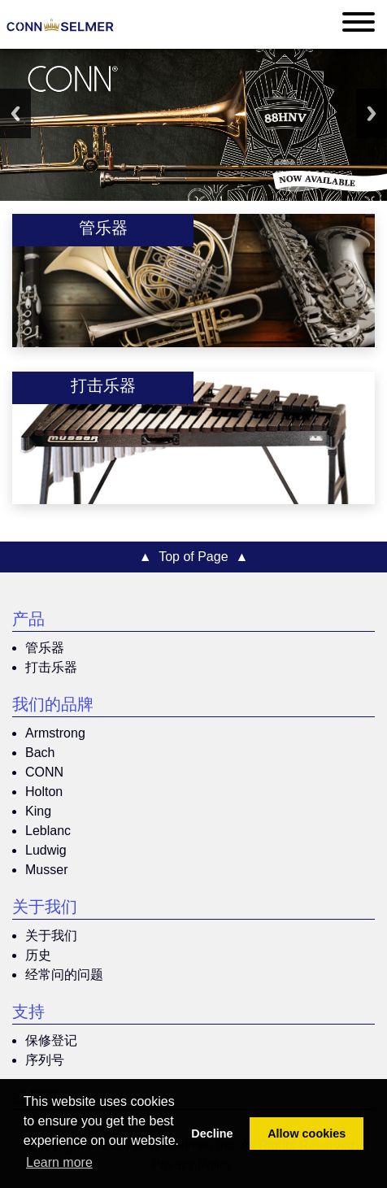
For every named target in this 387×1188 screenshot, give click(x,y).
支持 (28, 1014)
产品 (28, 621)
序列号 (44, 1060)
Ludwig (46, 850)
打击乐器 (51, 667)
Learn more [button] (59, 1162)
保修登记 (51, 1040)
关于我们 (44, 909)
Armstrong (55, 733)
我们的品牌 (52, 706)
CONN (44, 772)
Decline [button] (212, 1133)
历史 (38, 955)
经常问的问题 (64, 974)
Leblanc (48, 831)
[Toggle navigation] (358, 25)
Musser (46, 870)
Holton (44, 792)
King (38, 811)
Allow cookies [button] (306, 1133)
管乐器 (44, 648)
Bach (39, 752)
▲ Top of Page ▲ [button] (194, 557)
